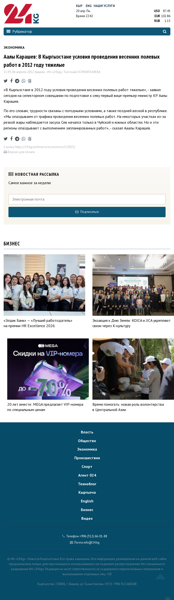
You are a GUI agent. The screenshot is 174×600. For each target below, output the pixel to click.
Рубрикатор (19, 31)
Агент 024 (87, 475)
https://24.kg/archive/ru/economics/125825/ (45, 147)
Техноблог (87, 483)
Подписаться (87, 212)
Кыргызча (87, 492)
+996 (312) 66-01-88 (93, 536)
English (87, 501)
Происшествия (87, 457)
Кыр (79, 6)
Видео (87, 518)
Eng (89, 6)
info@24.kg (91, 542)
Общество (87, 440)
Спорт (87, 466)
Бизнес (87, 509)
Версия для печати (19, 152)
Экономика (87, 449)
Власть (87, 432)
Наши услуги (104, 6)
